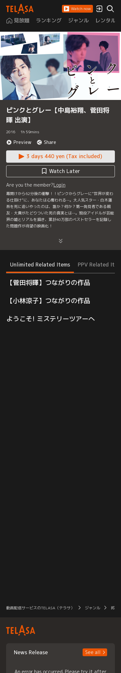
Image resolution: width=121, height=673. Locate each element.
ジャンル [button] (92, 608)
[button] (77, 9)
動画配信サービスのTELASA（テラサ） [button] (40, 608)
